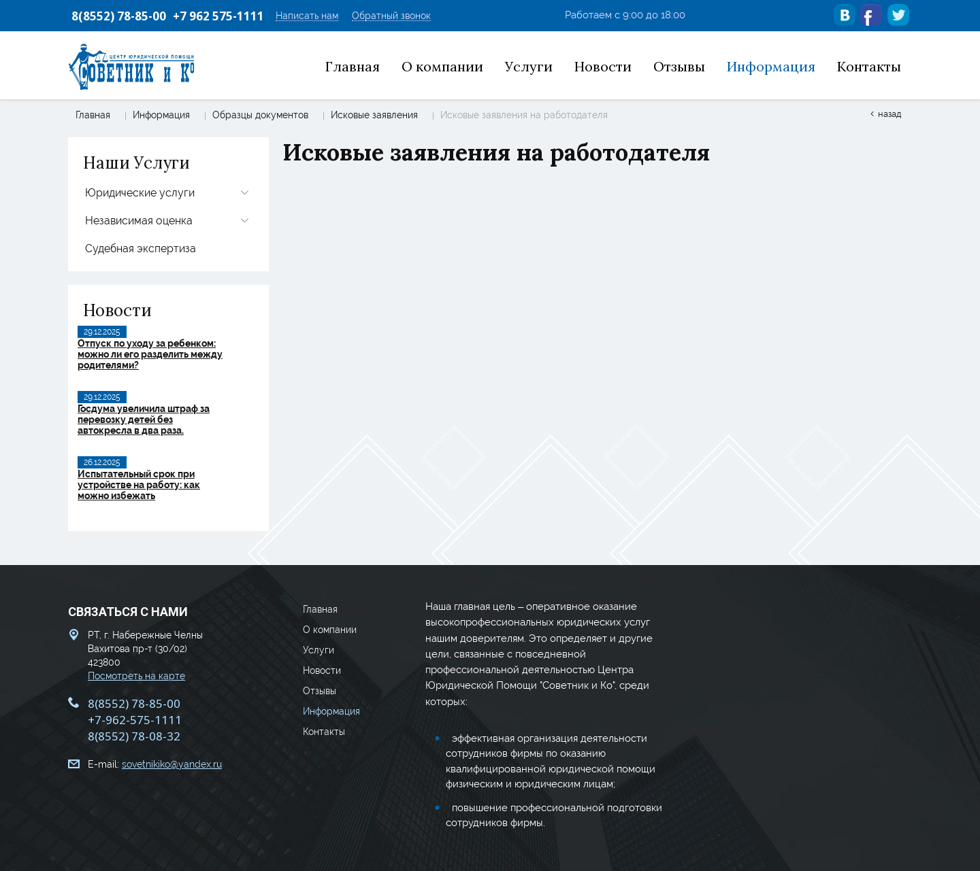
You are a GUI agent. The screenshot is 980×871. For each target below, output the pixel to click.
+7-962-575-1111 (135, 720)
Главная (93, 114)
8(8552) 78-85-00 (118, 16)
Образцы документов (260, 114)
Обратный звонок (391, 16)
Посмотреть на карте (136, 675)
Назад (890, 114)
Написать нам (307, 16)
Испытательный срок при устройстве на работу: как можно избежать (139, 484)
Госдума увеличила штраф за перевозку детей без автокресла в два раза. (144, 419)
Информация (161, 114)
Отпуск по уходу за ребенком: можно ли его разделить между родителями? (150, 354)
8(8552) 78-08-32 (134, 736)
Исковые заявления (374, 114)
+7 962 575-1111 (218, 16)
